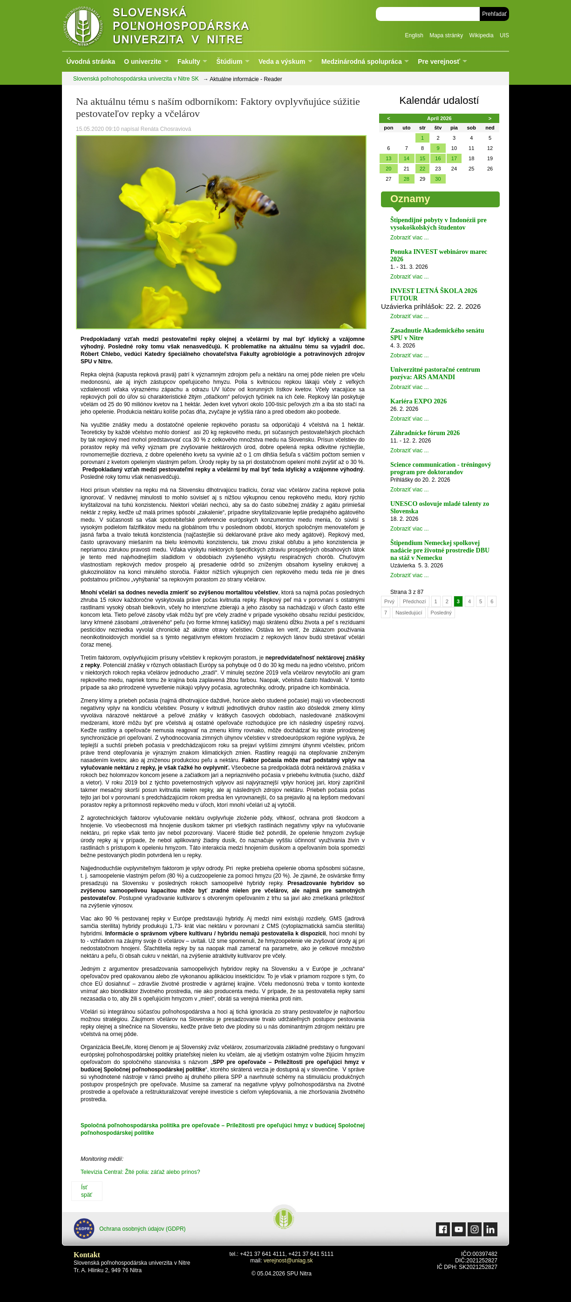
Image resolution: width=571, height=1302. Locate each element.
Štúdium (229, 61)
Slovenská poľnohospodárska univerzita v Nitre (176, 25)
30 (438, 179)
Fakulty (188, 61)
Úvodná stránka (90, 61)
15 (422, 158)
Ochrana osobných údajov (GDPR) (130, 1228)
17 (454, 158)
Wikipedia (481, 35)
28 (406, 179)
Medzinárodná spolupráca (361, 61)
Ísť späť (86, 1191)
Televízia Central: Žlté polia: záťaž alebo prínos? (140, 1172)
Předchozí (414, 601)
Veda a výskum (281, 61)
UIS (504, 35)
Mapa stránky (446, 35)
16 (438, 158)
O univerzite (142, 61)
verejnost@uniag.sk (288, 1260)
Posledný (441, 612)
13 (388, 158)
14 (406, 158)
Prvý (389, 601)
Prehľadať (494, 14)
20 (388, 168)
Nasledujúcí (408, 612)
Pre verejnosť (439, 61)
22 (422, 168)
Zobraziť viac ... (409, 237)
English (414, 35)
